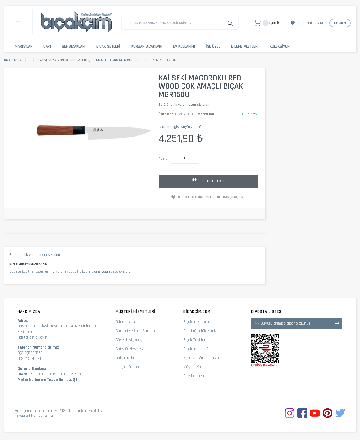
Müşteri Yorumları (198, 367)
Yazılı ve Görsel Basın (201, 358)
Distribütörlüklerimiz (200, 331)
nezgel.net (45, 416)
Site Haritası (193, 376)
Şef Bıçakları (73, 46)
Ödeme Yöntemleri (131, 322)
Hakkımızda (125, 358)
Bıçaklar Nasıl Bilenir (200, 349)
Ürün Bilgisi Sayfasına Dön (182, 126)
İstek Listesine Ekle (195, 197)
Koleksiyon (280, 46)
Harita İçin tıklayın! (33, 337)
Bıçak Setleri (108, 46)
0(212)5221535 (30, 352)
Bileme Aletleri (245, 46)
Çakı (47, 46)
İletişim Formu (127, 367)
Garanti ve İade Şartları (135, 331)
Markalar (23, 46)
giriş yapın (102, 271)
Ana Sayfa (13, 60)
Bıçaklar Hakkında (197, 322)
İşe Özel (213, 46)
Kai (211, 114)
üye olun (125, 271)
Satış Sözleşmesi (130, 349)
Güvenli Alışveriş (129, 340)
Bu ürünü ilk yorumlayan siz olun (184, 104)
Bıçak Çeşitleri (194, 340)
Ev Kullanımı (184, 46)
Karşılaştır (233, 197)
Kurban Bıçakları (146, 46)
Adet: (163, 158)
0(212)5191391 (29, 358)
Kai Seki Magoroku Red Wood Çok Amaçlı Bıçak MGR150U (85, 60)
